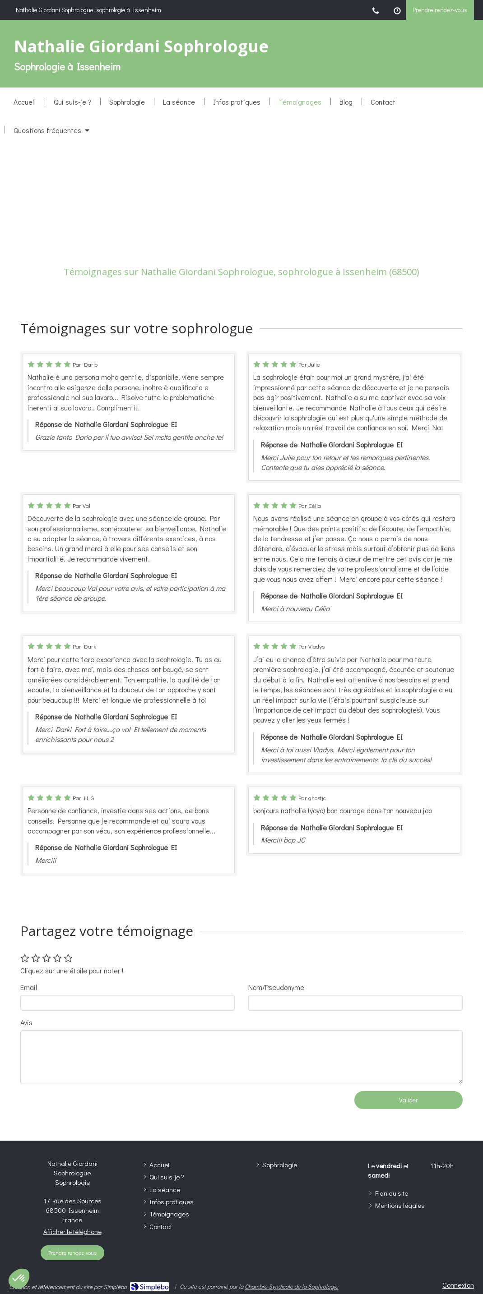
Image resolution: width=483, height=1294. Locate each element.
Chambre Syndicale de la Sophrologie (291, 1286)
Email (28, 987)
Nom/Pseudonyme (276, 987)
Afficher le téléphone (72, 1231)
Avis (26, 1022)
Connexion (458, 1284)
